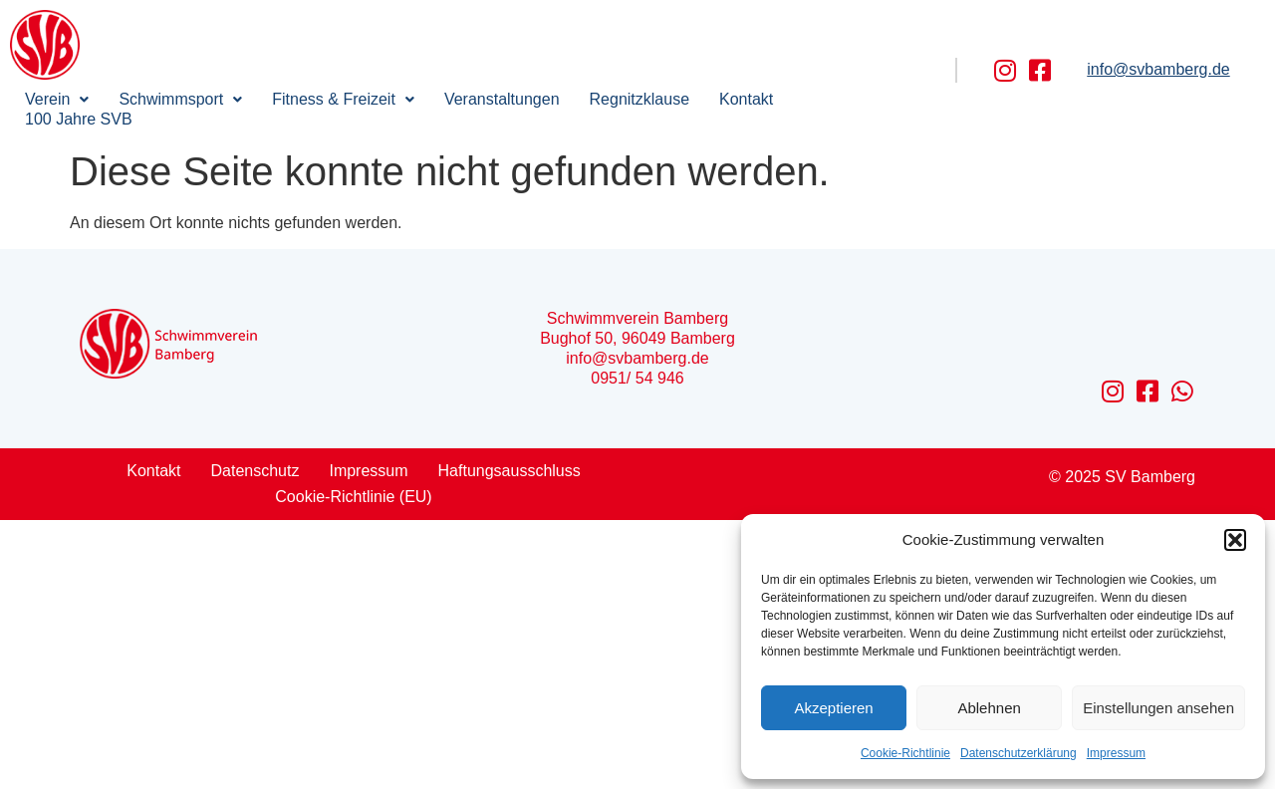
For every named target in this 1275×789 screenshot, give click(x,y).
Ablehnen (988, 707)
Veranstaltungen (502, 99)
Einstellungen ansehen (1158, 707)
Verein (57, 99)
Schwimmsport (180, 99)
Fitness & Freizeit (343, 99)
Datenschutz (255, 470)
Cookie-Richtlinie (905, 753)
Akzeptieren (833, 707)
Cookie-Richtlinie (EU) (353, 496)
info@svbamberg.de (1158, 69)
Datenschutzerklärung (1018, 753)
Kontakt (746, 99)
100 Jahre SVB (78, 119)
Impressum (1116, 753)
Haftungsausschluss (509, 470)
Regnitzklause (640, 99)
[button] (1235, 540)
